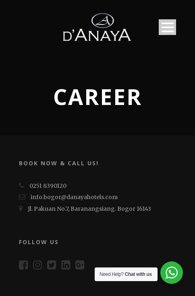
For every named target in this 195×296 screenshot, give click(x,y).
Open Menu (167, 27)
